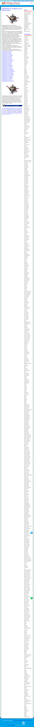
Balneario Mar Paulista (27, 363)
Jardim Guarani (26, 479)
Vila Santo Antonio (27, 334)
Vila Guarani (26, 246)
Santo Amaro (26, 75)
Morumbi (25, 631)
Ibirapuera (25, 394)
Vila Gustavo (26, 226)
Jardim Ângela (26, 414)
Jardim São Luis (26, 583)
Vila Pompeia (26, 314)
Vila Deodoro (26, 218)
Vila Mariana (26, 274)
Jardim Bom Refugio (27, 426)
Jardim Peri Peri (26, 538)
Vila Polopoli (26, 313)
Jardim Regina (26, 547)
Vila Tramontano (26, 352)
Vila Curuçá (25, 212)
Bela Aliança (26, 100)
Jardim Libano (26, 498)
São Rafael (25, 82)
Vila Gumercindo (26, 239)
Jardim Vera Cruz (26, 613)
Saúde (25, 158)
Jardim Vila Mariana (27, 617)
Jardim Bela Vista (26, 424)
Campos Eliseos (26, 40)
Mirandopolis (26, 58)
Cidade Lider (26, 115)
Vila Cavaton (26, 200)
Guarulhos (25, 662)
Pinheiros (25, 68)
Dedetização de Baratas (13, 108)
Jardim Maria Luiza (27, 507)
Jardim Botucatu (26, 428)
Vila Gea (25, 241)
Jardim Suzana (26, 598)
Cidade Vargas (26, 122)
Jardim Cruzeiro (26, 449)
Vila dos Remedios (27, 227)
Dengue (22, 0)
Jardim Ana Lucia (26, 411)
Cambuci (25, 377)
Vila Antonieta (26, 176)
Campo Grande (26, 380)
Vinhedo (25, 714)
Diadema (25, 653)
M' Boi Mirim (26, 626)
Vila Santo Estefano (27, 335)
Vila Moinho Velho (26, 278)
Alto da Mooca (26, 359)
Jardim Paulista (26, 529)
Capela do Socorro (27, 105)
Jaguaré (25, 403)
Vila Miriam (25, 275)
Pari (24, 568)
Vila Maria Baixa (26, 273)
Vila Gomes (26, 244)
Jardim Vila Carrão (27, 614)
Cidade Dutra (26, 110)
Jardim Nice (26, 518)
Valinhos (25, 670)
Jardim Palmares (26, 522)
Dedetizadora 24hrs (10, 113)
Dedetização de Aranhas (28, 23)
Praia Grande (26, 660)
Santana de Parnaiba (27, 696)
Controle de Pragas (5, 108)
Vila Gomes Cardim (27, 245)
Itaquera (25, 54)
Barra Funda (26, 99)
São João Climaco (26, 77)
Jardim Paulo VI (26, 532)
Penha (25, 143)
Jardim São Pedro (26, 586)
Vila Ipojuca (26, 258)
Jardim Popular (26, 543)
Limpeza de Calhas (7, 114)
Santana (25, 74)
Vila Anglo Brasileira (27, 175)
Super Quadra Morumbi (27, 160)
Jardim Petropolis (26, 539)
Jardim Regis (26, 549)
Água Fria (25, 93)
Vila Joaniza (25, 263)
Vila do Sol (25, 224)
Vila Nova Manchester (27, 294)
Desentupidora (14, 111)
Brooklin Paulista (26, 374)
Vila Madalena (26, 268)
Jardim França (26, 476)
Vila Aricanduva (26, 179)
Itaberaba (25, 51)
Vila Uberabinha (26, 353)
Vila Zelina (25, 357)
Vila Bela (25, 184)
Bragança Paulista (27, 716)
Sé (24, 159)
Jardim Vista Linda (27, 620)
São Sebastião (26, 693)
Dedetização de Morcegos (11, 109)
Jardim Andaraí (26, 413)
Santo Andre (26, 657)
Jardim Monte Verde (27, 516)
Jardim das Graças (27, 459)
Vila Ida (25, 251)
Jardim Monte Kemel (27, 515)
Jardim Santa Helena (27, 557)
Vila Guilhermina (26, 249)
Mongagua (25, 692)
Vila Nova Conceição (27, 292)
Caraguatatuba (26, 690)
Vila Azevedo (26, 181)
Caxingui (25, 387)
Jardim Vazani (26, 612)
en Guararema (26, 679)
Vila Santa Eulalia (26, 330)
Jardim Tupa (26, 607)
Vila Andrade (26, 173)
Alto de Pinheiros (26, 360)
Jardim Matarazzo (27, 419)
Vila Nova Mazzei (26, 295)
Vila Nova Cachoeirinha (27, 291)
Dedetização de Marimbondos (12, 112)
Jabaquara (25, 399)
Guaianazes (26, 47)
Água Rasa (25, 96)
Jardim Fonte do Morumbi (28, 475)
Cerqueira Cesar (26, 42)
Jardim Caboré (26, 431)
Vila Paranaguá (26, 302)
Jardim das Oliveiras (27, 461)
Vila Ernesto (26, 230)
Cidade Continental (27, 109)
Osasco (25, 659)
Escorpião (26, 0)
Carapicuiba (26, 694)
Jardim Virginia (26, 619)
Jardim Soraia (26, 597)
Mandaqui (25, 625)
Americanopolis (26, 36)
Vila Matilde (26, 189)
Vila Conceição (26, 206)
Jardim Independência (27, 487)
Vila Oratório (26, 298)
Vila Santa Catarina (27, 329)
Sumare (25, 86)
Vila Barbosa (26, 182)
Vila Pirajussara (26, 312)
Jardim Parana (26, 524)
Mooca (25, 136)
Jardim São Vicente (27, 589)
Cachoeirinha (26, 39)
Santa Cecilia (26, 154)
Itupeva (25, 713)
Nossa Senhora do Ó (27, 137)
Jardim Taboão (26, 600)
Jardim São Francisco (27, 578)
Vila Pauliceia (26, 306)
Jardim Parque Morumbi (27, 526)
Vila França (25, 240)
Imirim (25, 397)
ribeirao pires (26, 665)
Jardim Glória (26, 477)
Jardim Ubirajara (26, 608)
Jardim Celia (26, 443)
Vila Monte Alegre (26, 279)
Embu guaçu (26, 674)
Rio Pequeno (26, 566)
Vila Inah (25, 252)
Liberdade (25, 133)
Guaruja (25, 691)
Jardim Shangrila (26, 592)
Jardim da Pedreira (27, 453)
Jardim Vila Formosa (27, 615)
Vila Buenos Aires (26, 190)
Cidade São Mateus (27, 120)
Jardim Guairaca (26, 478)
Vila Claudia (26, 201)
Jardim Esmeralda (26, 470)
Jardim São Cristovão (27, 577)
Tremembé (26, 630)
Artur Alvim (25, 37)
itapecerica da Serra (27, 676)
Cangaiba (25, 104)
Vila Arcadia (26, 178)
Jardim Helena (26, 483)
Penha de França (26, 144)
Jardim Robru (26, 552)
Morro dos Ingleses (27, 628)
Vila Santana (26, 331)
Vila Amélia (25, 170)
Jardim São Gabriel (27, 579)
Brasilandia (25, 103)
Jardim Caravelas (26, 438)
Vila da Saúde (26, 215)
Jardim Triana (26, 606)
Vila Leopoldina (26, 266)
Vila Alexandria (26, 166)
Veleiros (25, 88)
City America (26, 43)
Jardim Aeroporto (26, 405)
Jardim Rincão (26, 550)
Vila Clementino (26, 205)
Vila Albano (25, 162)
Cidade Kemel (26, 114)
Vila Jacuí (25, 261)
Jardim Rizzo (26, 551)
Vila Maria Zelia (26, 90)
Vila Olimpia (26, 297)
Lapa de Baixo (26, 132)
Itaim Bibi (25, 52)
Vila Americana (26, 171)
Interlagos (25, 49)
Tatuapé (25, 562)
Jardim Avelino (26, 420)
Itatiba (25, 715)
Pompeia (25, 145)
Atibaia (25, 685)
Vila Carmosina (26, 198)
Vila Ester (25, 233)
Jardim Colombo (26, 448)
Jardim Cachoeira (26, 432)
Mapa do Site (13, 725)
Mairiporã (25, 708)
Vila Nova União (26, 296)
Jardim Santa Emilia (27, 556)
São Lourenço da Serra (27, 700)
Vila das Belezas (26, 216)
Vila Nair (25, 285)
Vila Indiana (26, 256)
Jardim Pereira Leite (27, 535)
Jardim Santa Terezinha (27, 569)
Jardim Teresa (26, 602)
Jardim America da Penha (28, 409)
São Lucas (25, 79)
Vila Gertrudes (26, 243)
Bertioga (25, 687)
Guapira (25, 130)
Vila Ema (25, 228)
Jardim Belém (26, 425)
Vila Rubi (25, 325)
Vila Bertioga (26, 187)
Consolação (26, 125)
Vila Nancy (25, 286)
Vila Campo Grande (27, 195)
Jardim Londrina (26, 499)
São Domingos (26, 76)
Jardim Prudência (26, 546)
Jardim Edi (25, 467)
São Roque (25, 702)
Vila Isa (25, 260)
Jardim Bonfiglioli (26, 427)
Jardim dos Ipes (26, 465)
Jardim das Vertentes (27, 462)
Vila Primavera (26, 317)
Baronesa (25, 364)
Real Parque (26, 567)
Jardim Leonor (26, 496)
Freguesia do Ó (26, 127)
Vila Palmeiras (26, 301)
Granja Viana (26, 128)
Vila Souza (25, 348)
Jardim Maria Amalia (27, 505)
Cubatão (25, 711)
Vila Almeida (26, 167)
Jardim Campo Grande (27, 436)
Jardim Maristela (26, 511)
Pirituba (25, 71)
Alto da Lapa (26, 358)
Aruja (25, 663)
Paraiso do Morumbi (27, 635)
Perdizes (25, 65)
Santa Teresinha (26, 156)
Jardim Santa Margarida (27, 560)
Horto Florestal (26, 393)
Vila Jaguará (26, 262)
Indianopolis (26, 48)
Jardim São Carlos (26, 575)
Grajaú (25, 391)
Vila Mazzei (25, 194)
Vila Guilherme (26, 247)
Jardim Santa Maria (27, 561)
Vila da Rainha (26, 213)
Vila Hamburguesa (27, 250)
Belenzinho (25, 368)
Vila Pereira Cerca (26, 308)
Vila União (25, 354)
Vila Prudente (26, 319)
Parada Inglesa (26, 142)
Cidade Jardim (26, 111)
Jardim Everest (26, 472)
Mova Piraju (26, 138)
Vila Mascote (26, 165)
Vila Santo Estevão (27, 336)
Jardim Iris (25, 489)
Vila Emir (25, 229)
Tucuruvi (25, 629)
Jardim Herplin (26, 484)
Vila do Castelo (26, 221)
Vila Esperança (26, 232)
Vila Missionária (26, 277)
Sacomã (25, 564)
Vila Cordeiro (26, 210)
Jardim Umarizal (26, 609)
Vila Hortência (26, 646)
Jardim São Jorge (26, 581)
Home (31, 2)
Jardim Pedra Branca (27, 533)
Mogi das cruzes (26, 664)
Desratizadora (8, 111)
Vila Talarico (26, 351)
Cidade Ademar (26, 108)
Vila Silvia (25, 343)
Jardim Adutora (26, 404)
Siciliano (25, 85)
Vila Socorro (26, 345)
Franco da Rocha (26, 683)
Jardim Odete (26, 521)
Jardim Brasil (26, 430)
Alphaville (25, 651)
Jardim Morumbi (26, 517)
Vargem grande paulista (27, 668)
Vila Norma (25, 290)
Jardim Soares (26, 595)
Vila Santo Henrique (27, 337)
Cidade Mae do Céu (27, 116)
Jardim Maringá (26, 510)
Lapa (25, 131)
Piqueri (25, 69)
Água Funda (26, 94)
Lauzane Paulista (26, 57)
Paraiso (25, 634)
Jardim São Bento (26, 573)
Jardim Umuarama (27, 611)
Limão (25, 624)
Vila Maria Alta (26, 272)
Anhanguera (26, 97)
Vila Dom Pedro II (26, 223)
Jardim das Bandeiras (27, 456)
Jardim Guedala (26, 482)
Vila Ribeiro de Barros (27, 323)
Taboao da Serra (26, 675)
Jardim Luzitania (26, 500)
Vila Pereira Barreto (27, 307)
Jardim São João (26, 580)
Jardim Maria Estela (27, 506)
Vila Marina (25, 149)
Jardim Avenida (26, 421)
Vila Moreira (26, 283)
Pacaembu (25, 632)
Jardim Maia (26, 501)
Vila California (26, 192)
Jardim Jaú (25, 495)
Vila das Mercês (26, 217)
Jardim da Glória (26, 450)
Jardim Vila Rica (26, 618)
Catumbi (25, 386)
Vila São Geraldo (26, 340)
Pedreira (25, 64)
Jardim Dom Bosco (27, 464)
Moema (25, 59)
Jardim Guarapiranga (27, 481)
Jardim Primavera (26, 544)
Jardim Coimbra (26, 447)
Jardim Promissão (26, 545)
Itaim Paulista (26, 53)
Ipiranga (25, 398)
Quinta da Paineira (27, 150)
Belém (25, 366)
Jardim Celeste (26, 442)
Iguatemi (25, 396)
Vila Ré (25, 320)
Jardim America (26, 408)
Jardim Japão (26, 645)
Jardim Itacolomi (26, 490)
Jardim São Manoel (27, 584)
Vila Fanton (25, 234)
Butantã (25, 376)
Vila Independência (27, 255)
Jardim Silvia (26, 594)
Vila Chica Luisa (26, 204)
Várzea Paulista (26, 710)
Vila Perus (25, 309)
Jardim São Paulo (26, 585)
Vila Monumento (26, 280)
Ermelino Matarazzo (27, 46)
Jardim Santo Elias (27, 572)
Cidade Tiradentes (27, 121)
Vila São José (26, 341)
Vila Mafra (25, 269)
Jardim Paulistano (26, 530)
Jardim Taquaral (26, 601)
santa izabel (26, 681)
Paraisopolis (26, 62)
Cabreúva (25, 709)
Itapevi (25, 697)
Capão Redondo (26, 382)
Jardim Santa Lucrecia (27, 558)
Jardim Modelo (26, 512)
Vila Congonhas (26, 207)
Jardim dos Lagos (26, 466)
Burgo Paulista (26, 375)
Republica (25, 153)
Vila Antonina (26, 177)
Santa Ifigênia (26, 155)
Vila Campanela (26, 193)
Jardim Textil (26, 603)
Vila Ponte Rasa (26, 315)
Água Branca (26, 92)
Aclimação (25, 91)
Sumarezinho (26, 87)
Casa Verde (26, 107)
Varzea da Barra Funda (27, 161)
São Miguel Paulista (27, 81)
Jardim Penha (26, 534)
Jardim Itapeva (26, 492)
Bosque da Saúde (26, 370)
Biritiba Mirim (26, 677)
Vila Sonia (25, 347)
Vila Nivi (25, 289)
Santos (25, 658)
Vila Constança (26, 209)
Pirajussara (25, 70)
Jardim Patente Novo (27, 528)
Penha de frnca (26, 636)
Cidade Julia (26, 113)
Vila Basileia (26, 183)
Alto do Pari (26, 362)
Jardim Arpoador (26, 648)
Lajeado (25, 623)
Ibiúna (25, 705)
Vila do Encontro (26, 222)
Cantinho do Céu (26, 381)
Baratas (14, 0)
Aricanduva (25, 98)
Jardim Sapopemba (27, 590)
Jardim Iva (25, 493)
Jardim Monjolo (26, 513)
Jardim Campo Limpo (27, 437)
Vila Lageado (26, 264)
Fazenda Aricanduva (27, 126)
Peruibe (25, 688)
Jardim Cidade (26, 444)
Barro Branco (26, 365)
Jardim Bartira (26, 422)
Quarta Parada (26, 148)
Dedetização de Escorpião (11, 110)
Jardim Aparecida (26, 416)
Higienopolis (26, 392)
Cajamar (25, 671)
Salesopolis (25, 680)
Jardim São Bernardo (27, 574)
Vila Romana (26, 324)
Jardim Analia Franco (27, 410)
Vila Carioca (26, 196)
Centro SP (25, 388)
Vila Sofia (25, 346)
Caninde (25, 41)
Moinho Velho (26, 60)
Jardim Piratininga (26, 541)
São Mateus (26, 80)
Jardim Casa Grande (27, 439)
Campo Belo (26, 379)
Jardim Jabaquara (26, 494)
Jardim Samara (26, 555)
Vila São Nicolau (26, 342)
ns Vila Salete (26, 328)
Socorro (25, 563)
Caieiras (25, 704)
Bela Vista (25, 102)
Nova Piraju (26, 642)
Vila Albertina (26, 164)
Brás (25, 371)
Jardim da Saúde (26, 455)
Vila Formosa (26, 238)
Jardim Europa (26, 471)
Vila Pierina (25, 311)
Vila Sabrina (26, 326)
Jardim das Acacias (27, 454)
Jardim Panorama (26, 523)
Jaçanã (25, 402)
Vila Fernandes (26, 235)
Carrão (25, 385)
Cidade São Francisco (27, 119)
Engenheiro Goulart (27, 45)
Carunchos (19, 0)
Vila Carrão (25, 199)
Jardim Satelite (26, 591)
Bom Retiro (26, 369)
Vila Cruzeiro (26, 211)
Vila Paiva (25, 300)
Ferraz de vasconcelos (27, 686)
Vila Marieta (26, 141)
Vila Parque (26, 303)
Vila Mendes (26, 257)
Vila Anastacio (26, 172)
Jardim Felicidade (26, 473)
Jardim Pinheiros (26, 540)
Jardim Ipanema (26, 488)
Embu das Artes (26, 699)
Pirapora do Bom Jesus (27, 703)
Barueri (25, 652)
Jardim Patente (26, 527)
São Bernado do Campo (27, 654)
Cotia (25, 669)
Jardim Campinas (26, 433)
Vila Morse (25, 284)
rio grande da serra (27, 682)
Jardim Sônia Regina (27, 596)
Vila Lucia (25, 267)
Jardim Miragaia (26, 460)
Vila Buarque (26, 188)
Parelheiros (26, 63)
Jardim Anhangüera (27, 415)
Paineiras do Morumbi (27, 139)
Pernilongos (31, 0)
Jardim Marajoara (26, 504)
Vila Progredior (26, 318)
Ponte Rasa (26, 147)
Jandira (25, 698)
